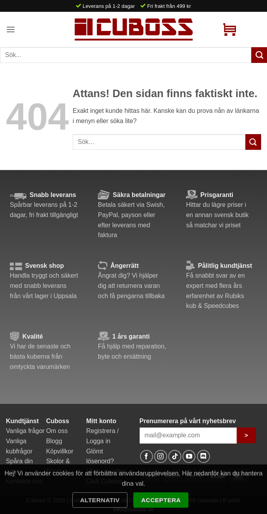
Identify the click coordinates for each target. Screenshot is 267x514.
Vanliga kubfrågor (19, 446)
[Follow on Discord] (203, 456)
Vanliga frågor (25, 430)
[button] (10, 29)
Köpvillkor (59, 451)
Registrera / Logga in (102, 435)
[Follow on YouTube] (188, 456)
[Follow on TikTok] (174, 456)
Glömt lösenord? (100, 456)
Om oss (57, 430)
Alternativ (100, 500)
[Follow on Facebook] (146, 456)
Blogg (54, 441)
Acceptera (161, 500)
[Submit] (253, 141)
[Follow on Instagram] (160, 456)
